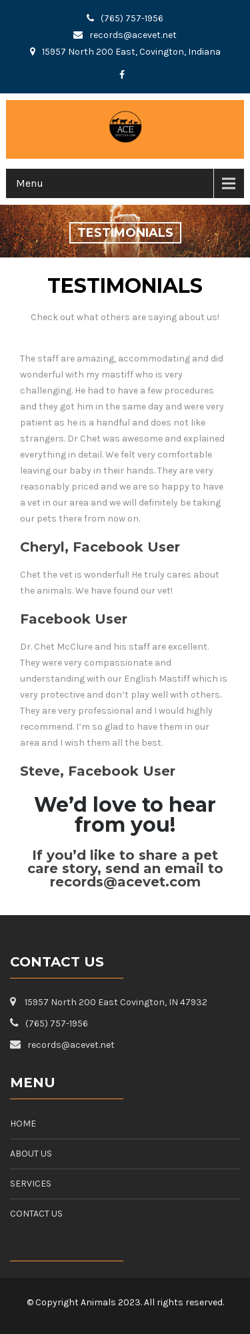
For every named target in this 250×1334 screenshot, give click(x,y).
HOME (23, 1123)
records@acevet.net (133, 35)
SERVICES (30, 1183)
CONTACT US (36, 1213)
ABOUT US (31, 1153)
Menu (29, 183)
